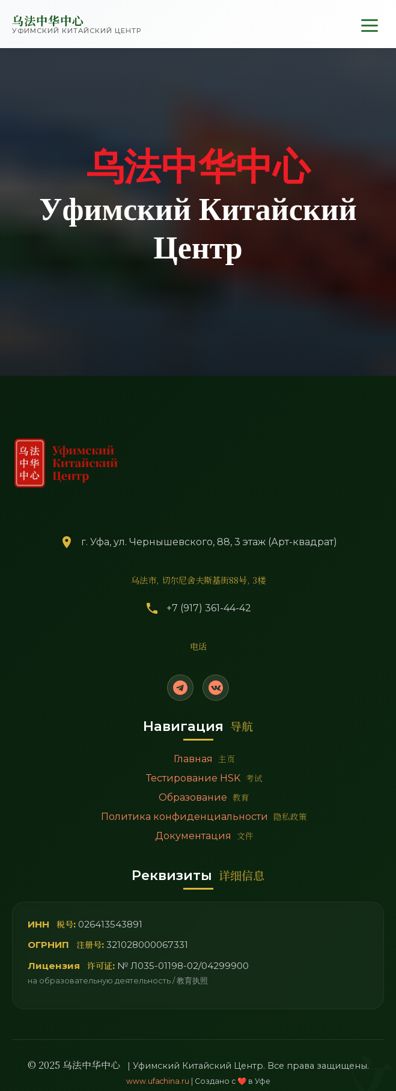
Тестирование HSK (204, 778)
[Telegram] (180, 687)
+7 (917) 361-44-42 (208, 608)
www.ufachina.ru (157, 1081)
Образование (204, 797)
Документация (204, 836)
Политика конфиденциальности (204, 816)
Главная (204, 759)
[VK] (216, 687)
